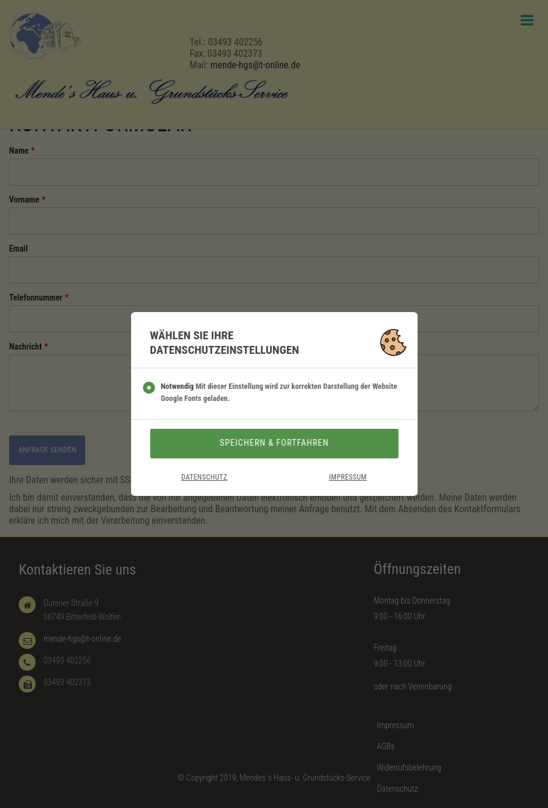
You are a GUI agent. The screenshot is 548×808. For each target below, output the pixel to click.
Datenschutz (204, 477)
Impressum (348, 477)
